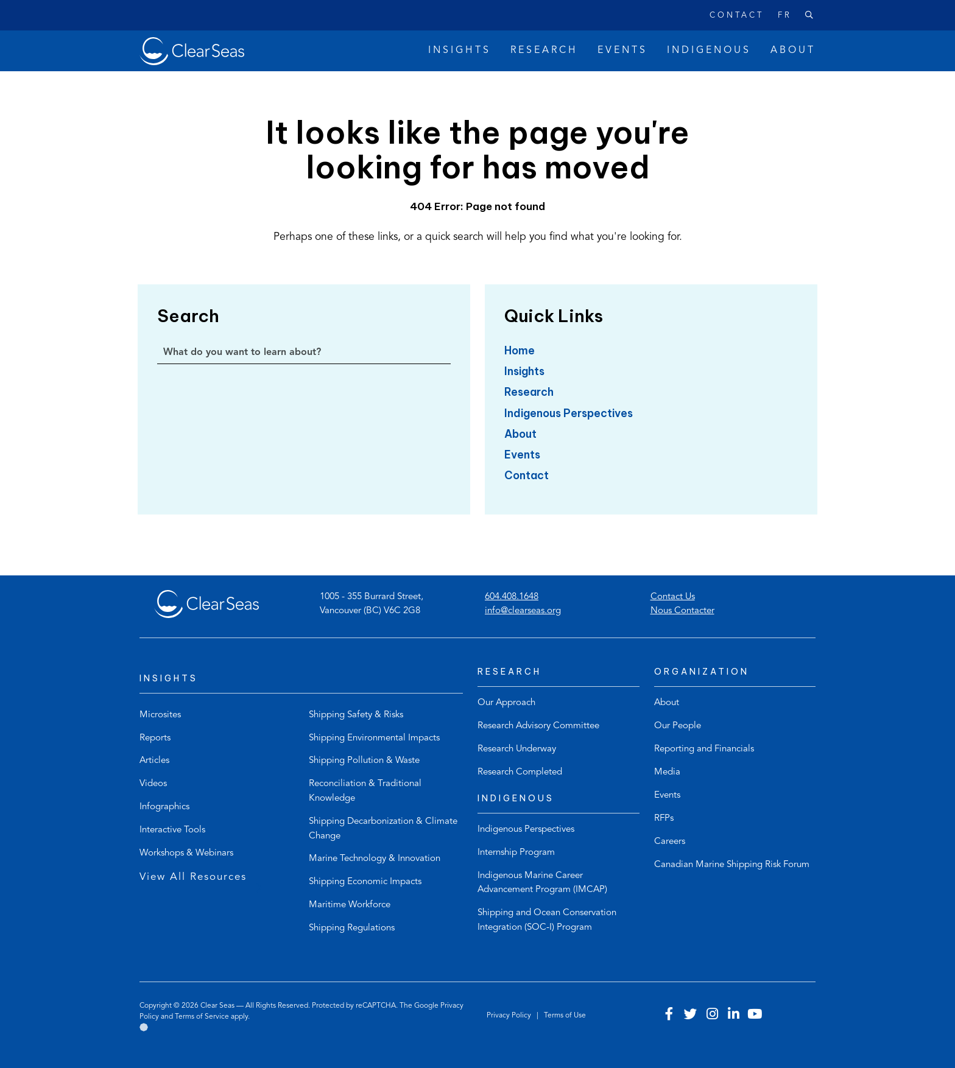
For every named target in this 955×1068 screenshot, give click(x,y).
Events (522, 455)
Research (529, 392)
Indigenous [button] (709, 50)
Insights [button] (459, 50)
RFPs (664, 818)
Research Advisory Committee (538, 726)
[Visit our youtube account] (754, 1016)
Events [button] (622, 50)
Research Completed (519, 772)
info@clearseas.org (523, 611)
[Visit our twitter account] (691, 1016)
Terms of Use (565, 1015)
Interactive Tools (172, 830)
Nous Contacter (682, 611)
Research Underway (516, 749)
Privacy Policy (510, 1015)
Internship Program (516, 852)
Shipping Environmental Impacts (374, 738)
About (520, 434)
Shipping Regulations (352, 928)
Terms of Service (202, 1017)
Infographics (164, 807)
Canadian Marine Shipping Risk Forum (731, 865)
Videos (153, 784)
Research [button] (544, 50)
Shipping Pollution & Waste (364, 760)
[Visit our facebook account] (669, 1016)
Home (519, 350)
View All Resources (193, 877)
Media (667, 772)
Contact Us (672, 597)
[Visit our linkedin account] (733, 1016)
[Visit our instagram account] (712, 1016)
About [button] (793, 50)
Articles (154, 760)
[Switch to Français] (777, 16)
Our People (677, 726)
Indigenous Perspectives (568, 413)
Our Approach (506, 703)
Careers (669, 841)
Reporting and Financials (704, 749)
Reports (155, 738)
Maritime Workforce (349, 905)
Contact (737, 15)
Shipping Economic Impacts (365, 882)
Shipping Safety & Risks (356, 715)
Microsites (160, 715)
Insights (524, 371)
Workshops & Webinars (186, 853)
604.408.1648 (511, 597)
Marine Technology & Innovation (374, 858)
